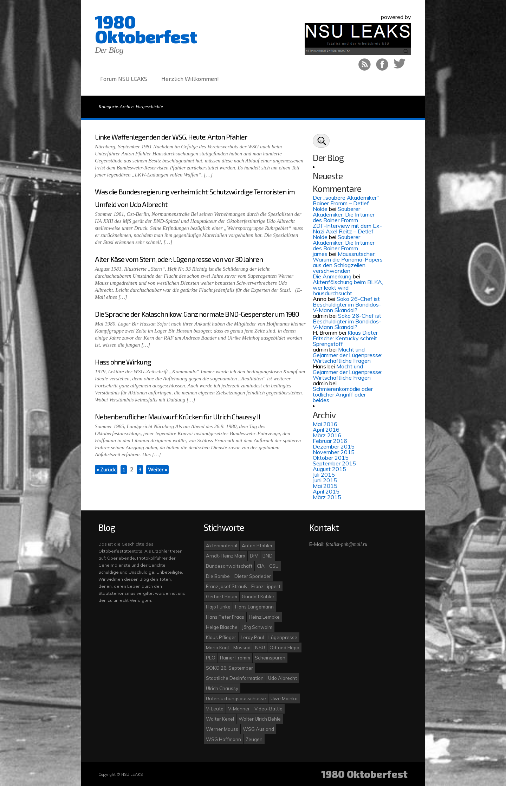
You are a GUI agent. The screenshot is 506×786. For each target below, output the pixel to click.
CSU (274, 566)
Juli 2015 (324, 474)
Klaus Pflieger (221, 637)
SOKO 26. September (229, 668)
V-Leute (214, 708)
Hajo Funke (218, 607)
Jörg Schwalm (257, 627)
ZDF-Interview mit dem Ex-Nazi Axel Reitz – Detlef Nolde (347, 231)
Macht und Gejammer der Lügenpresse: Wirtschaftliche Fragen (347, 355)
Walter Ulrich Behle (260, 719)
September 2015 (334, 463)
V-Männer (239, 708)
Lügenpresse (282, 637)
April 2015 (326, 491)
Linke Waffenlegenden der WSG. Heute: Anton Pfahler (171, 137)
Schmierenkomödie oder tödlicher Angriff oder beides (343, 394)
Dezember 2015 (334, 446)
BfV (254, 556)
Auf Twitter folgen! (400, 64)
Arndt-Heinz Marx (225, 556)
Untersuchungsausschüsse (236, 698)
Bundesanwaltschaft (229, 566)
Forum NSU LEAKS (123, 78)
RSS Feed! (364, 64)
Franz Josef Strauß (226, 586)
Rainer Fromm (235, 658)
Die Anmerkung (332, 276)
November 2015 (334, 452)
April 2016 (326, 429)
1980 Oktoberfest (146, 29)
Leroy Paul (252, 637)
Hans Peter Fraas (225, 617)
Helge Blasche (222, 627)
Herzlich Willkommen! (190, 78)
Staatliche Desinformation (235, 678)
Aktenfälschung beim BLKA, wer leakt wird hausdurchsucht (348, 287)
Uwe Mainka (284, 698)
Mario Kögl (217, 647)
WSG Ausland (258, 729)
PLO (210, 658)
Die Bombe (218, 576)
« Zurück (106, 469)
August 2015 (329, 468)
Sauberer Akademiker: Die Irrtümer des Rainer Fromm (344, 214)
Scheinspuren (270, 658)
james (320, 253)
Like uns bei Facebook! (382, 64)
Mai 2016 (325, 423)
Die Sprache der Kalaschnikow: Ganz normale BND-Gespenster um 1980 (197, 314)
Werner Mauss (222, 729)
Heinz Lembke (264, 617)
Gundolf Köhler (258, 596)
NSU (260, 647)
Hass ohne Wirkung (123, 361)
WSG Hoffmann (223, 739)
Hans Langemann (254, 607)
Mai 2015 (325, 485)
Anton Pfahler (257, 545)
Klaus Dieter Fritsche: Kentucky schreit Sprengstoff (345, 338)
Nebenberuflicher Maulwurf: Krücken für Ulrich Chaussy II (177, 416)
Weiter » (157, 469)
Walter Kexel (220, 719)
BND (267, 556)
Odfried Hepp (284, 647)
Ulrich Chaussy (222, 688)
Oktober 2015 (331, 457)
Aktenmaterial (221, 545)
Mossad (242, 647)
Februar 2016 (330, 440)
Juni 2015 (325, 480)
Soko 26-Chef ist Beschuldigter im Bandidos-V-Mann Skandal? (347, 304)
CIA (261, 566)
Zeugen (254, 739)
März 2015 (327, 497)
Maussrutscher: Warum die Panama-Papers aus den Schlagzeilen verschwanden (348, 262)
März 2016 (327, 435)
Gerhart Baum (221, 596)
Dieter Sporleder (252, 576)
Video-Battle (268, 708)
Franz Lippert (265, 586)
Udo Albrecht (282, 678)
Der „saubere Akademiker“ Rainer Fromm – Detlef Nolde (346, 203)
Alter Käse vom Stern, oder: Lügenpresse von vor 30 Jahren (179, 259)
